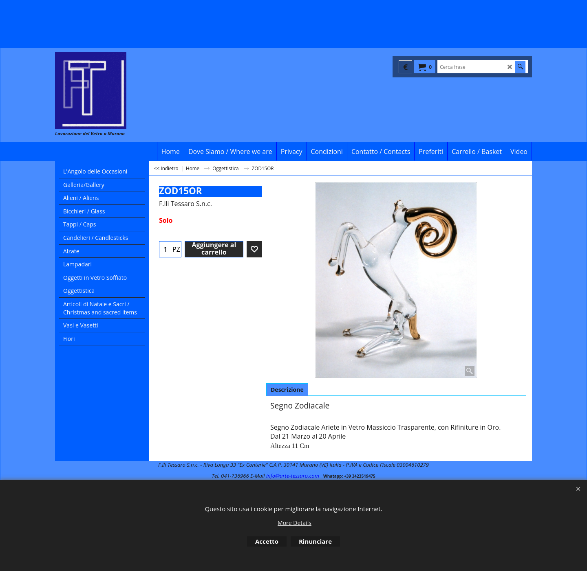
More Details (294, 523)
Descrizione (287, 389)
